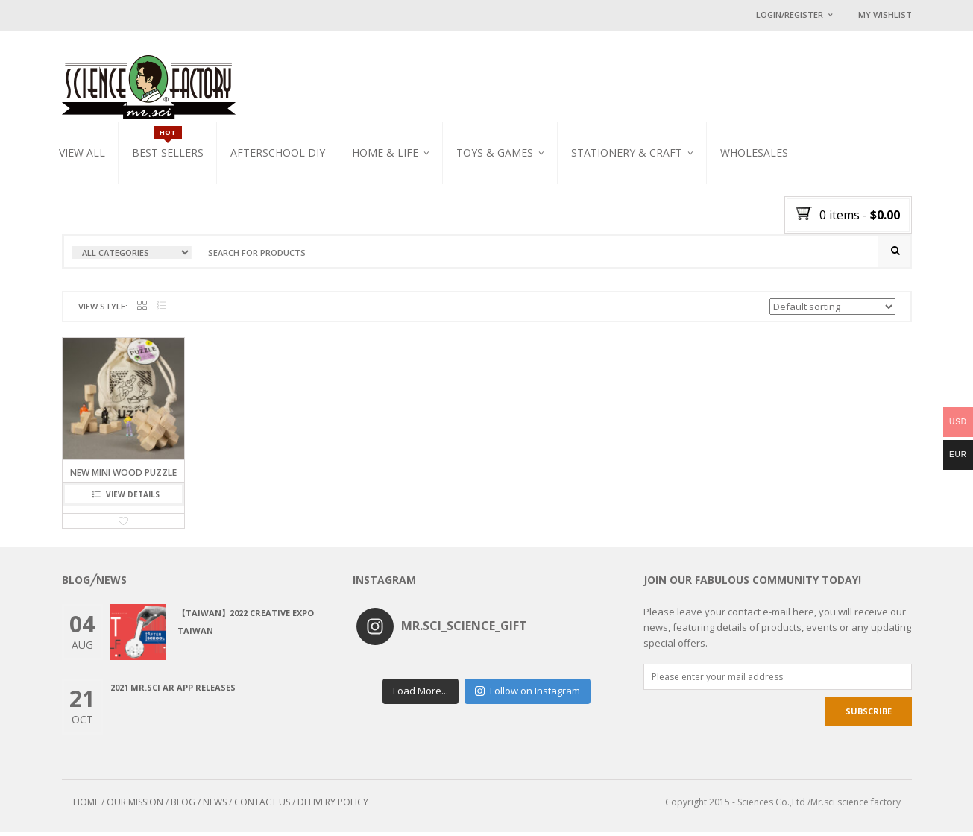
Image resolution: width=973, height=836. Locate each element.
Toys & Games (494, 152)
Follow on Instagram (527, 687)
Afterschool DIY (277, 152)
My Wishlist (885, 14)
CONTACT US (262, 806)
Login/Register (789, 14)
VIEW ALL (82, 152)
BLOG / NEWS (199, 806)
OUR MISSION (135, 806)
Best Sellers (168, 152)
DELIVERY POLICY (332, 806)
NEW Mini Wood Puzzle (123, 477)
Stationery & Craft (626, 152)
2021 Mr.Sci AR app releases (173, 691)
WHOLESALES (754, 152)
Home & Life (385, 152)
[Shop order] (832, 311)
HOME (86, 806)
